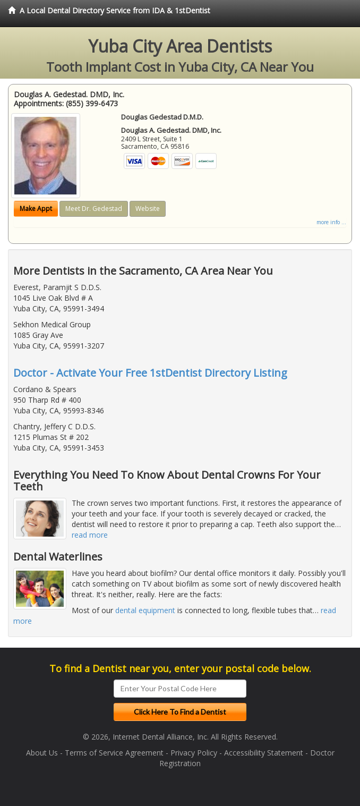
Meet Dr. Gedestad (93, 208)
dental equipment (145, 610)
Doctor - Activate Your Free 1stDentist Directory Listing (150, 373)
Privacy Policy (193, 753)
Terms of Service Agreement (114, 753)
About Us (42, 753)
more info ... (331, 222)
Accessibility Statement (263, 753)
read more (90, 535)
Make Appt (36, 208)
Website (147, 208)
